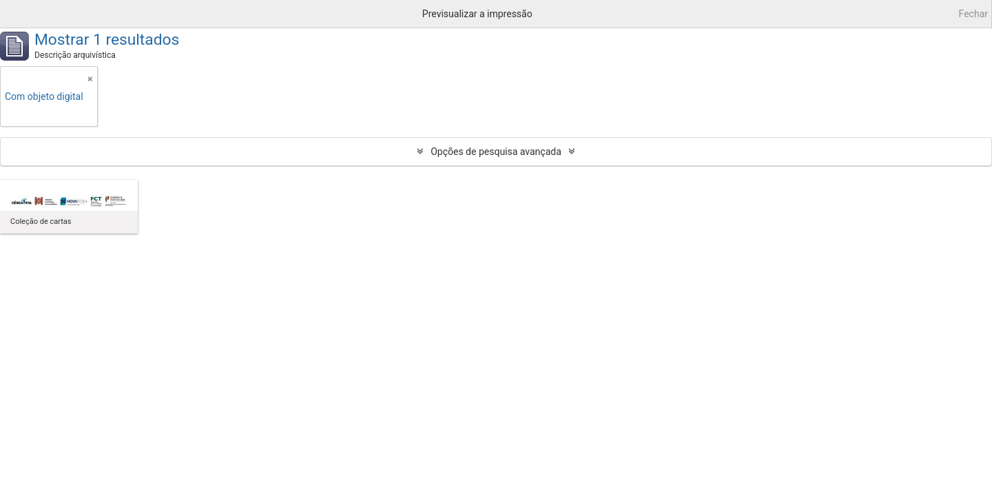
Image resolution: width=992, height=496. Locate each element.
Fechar (973, 13)
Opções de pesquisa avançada (496, 151)
